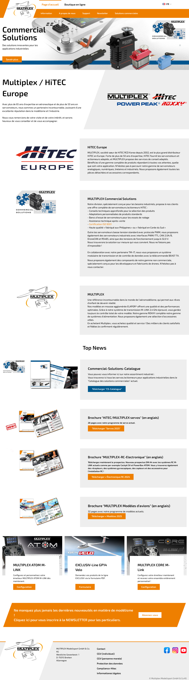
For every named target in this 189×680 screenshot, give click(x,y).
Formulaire (85, 586)
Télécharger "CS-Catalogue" (107, 389)
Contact (101, 648)
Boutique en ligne (74, 4)
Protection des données (110, 663)
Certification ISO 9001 (100, 224)
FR (166, 4)
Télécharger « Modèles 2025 (107, 516)
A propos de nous (67, 13)
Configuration (24, 586)
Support (86, 13)
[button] (180, 42)
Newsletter (102, 13)
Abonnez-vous (150, 615)
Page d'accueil (50, 4)
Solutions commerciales (126, 13)
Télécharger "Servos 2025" (106, 428)
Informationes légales (109, 673)
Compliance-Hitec (106, 668)
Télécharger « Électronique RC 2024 (111, 476)
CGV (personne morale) (109, 658)
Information (46, 13)
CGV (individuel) (106, 653)
